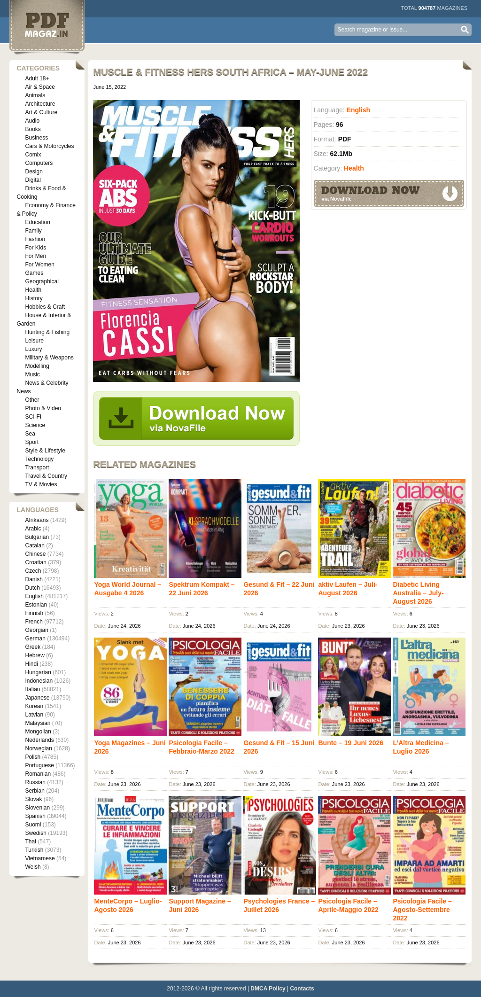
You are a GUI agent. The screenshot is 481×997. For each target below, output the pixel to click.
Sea (30, 433)
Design (33, 171)
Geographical (41, 281)
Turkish (34, 850)
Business (36, 137)
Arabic (33, 528)
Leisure (34, 340)
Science (35, 425)
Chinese (35, 554)
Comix (33, 154)
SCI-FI (33, 416)
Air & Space (39, 87)
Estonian (36, 604)
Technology (39, 459)
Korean (34, 706)
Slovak (33, 799)
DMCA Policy (267, 988)
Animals (35, 95)
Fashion (35, 239)
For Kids (35, 247)
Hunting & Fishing (47, 332)
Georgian (36, 630)
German (35, 638)
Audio (32, 120)
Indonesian (39, 681)
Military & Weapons (49, 357)
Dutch (32, 587)
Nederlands (39, 740)
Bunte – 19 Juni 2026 (350, 743)
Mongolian (38, 731)
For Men (35, 256)
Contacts (302, 988)
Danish (33, 579)
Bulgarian (37, 537)
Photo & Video (43, 408)
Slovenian (37, 807)
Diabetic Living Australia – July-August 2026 (418, 593)
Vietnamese (39, 858)
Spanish (35, 816)
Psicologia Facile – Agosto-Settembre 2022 (422, 909)
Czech (33, 571)
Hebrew (34, 655)
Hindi (31, 664)
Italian (32, 689)
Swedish (35, 833)
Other (32, 400)
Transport (37, 467)
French (33, 621)
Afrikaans (36, 520)
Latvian (34, 714)
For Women (39, 264)
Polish (32, 757)
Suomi (33, 824)
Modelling (37, 366)
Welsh (32, 867)
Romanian (38, 774)
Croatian (35, 562)
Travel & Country (46, 476)
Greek (32, 647)
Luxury (33, 349)
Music (32, 374)
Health (33, 290)
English (34, 596)
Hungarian (38, 672)
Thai (30, 841)
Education (37, 222)
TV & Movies (41, 484)
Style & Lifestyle (45, 450)
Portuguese (39, 765)
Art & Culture (41, 112)
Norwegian (38, 748)
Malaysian (37, 723)
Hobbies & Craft (45, 307)
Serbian (34, 790)
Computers (39, 163)
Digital (32, 180)
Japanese (37, 697)
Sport (32, 442)
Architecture (40, 104)
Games (34, 273)
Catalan (34, 545)
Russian (35, 782)
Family (33, 230)
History (33, 298)
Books (32, 129)
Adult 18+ (37, 78)
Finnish (34, 613)
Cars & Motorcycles (49, 146)
